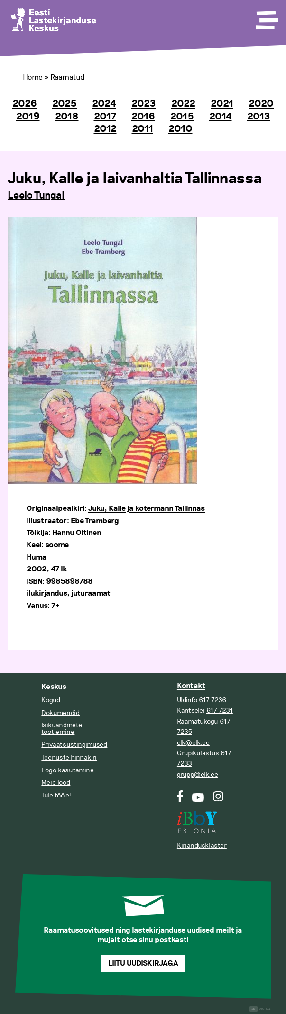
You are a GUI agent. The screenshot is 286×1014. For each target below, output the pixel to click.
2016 (143, 116)
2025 (64, 104)
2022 (183, 104)
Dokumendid (60, 713)
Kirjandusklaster (202, 846)
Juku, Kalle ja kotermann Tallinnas (146, 509)
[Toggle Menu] (266, 17)
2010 (180, 129)
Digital (260, 1009)
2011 (142, 129)
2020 (261, 104)
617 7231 (219, 710)
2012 (105, 129)
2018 (67, 116)
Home (33, 77)
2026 (24, 104)
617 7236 (212, 700)
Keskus (53, 687)
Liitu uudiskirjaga (143, 964)
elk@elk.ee (193, 743)
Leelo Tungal (36, 196)
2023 (143, 104)
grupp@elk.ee (197, 774)
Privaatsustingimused (74, 745)
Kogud (50, 700)
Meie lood (55, 783)
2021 (222, 104)
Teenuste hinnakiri (69, 757)
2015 (182, 116)
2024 (104, 104)
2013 (258, 116)
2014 (220, 116)
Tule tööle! (56, 795)
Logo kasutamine (67, 770)
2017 (105, 116)
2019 (28, 116)
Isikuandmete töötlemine (61, 728)
